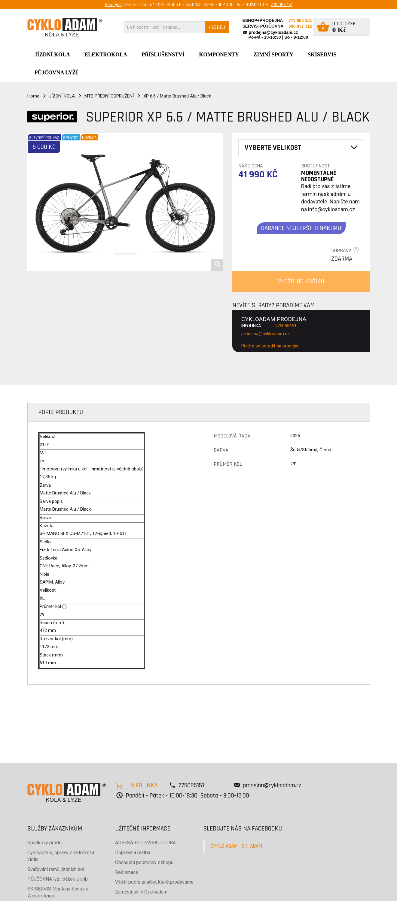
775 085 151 (281, 5)
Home (33, 96)
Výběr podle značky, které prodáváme (154, 882)
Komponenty (219, 55)
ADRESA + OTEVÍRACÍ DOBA (145, 842)
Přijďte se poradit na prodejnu (270, 346)
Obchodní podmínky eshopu (144, 862)
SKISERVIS (322, 55)
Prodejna (113, 5)
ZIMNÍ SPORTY (273, 55)
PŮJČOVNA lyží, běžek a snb (57, 879)
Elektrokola (105, 55)
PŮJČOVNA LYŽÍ (56, 73)
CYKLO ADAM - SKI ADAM (236, 846)
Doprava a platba (132, 852)
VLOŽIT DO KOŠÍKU (301, 281)
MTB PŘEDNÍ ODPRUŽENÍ (109, 96)
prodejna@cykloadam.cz (273, 32)
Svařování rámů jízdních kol (55, 869)
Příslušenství (163, 55)
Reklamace (126, 872)
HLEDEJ (217, 27)
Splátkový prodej (45, 842)
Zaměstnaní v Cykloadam (141, 892)
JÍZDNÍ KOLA (52, 55)
